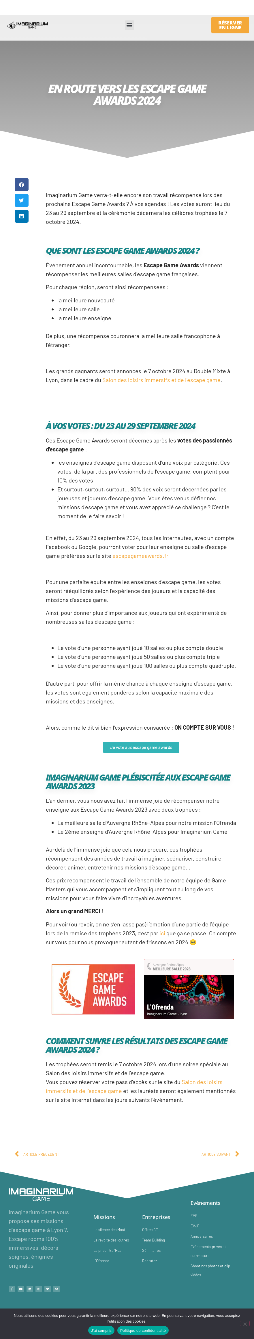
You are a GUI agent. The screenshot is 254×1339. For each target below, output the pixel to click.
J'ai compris (101, 1330)
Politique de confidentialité (143, 1330)
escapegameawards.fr (140, 555)
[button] (129, 25)
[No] (245, 1323)
